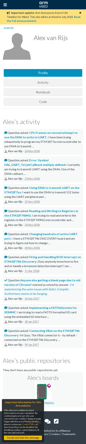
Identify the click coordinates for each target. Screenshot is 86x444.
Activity (43, 82)
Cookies (55, 434)
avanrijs (9, 27)
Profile (43, 73)
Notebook (43, 92)
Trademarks (69, 434)
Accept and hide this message (23, 438)
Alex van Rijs (15, 151)
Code (43, 102)
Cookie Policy (29, 424)
